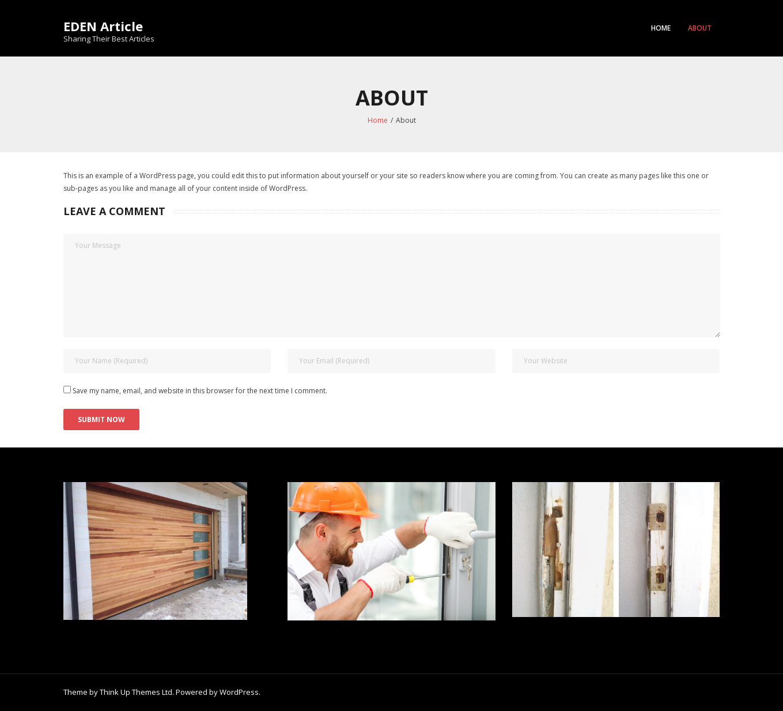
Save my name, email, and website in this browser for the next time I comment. (200, 391)
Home (661, 28)
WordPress (239, 692)
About (700, 28)
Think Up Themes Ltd (136, 692)
